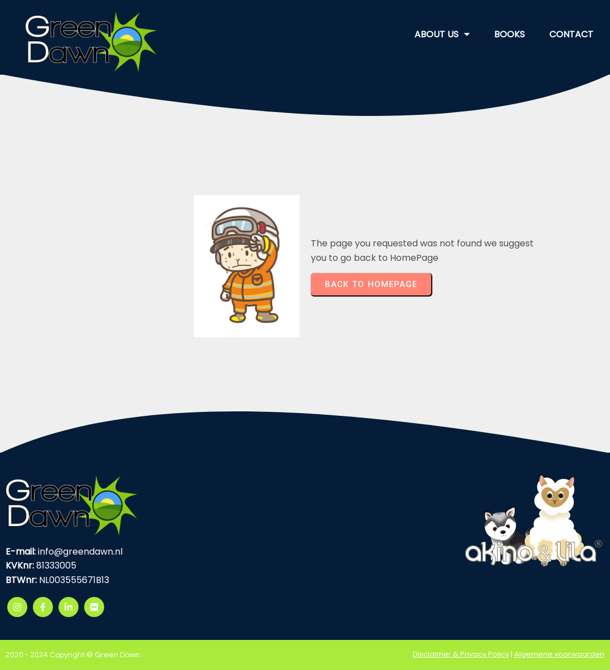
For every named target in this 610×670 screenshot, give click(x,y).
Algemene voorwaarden (559, 654)
